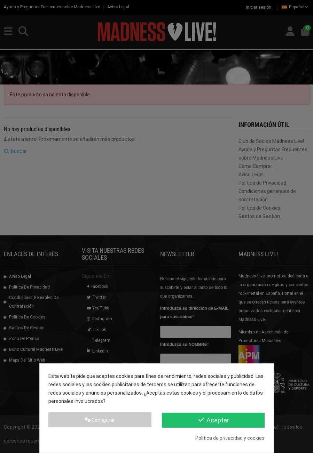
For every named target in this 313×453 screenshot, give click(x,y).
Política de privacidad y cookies (230, 438)
